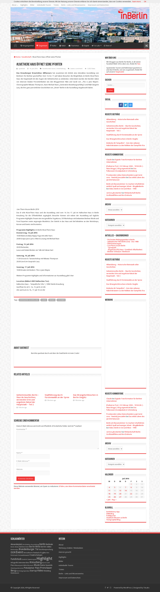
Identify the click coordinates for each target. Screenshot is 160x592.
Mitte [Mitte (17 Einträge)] (25, 565)
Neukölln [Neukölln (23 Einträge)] (49, 565)
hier (138, 64)
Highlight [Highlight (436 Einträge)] (44, 558)
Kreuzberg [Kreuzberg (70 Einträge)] (36, 562)
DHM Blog (110, 514)
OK (145, 2)
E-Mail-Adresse (22, 461)
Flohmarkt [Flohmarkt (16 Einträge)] (14, 555)
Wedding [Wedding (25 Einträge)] (47, 571)
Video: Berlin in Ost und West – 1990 (122, 189)
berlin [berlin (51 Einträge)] (42, 544)
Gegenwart (41, 46)
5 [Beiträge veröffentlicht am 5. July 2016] (114, 487)
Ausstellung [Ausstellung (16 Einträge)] (35, 544)
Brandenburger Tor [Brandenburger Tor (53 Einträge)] (29, 549)
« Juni (108, 500)
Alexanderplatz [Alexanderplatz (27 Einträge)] (17, 544)
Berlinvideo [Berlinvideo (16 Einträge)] (14, 549)
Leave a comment (76, 68)
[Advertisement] (57, 324)
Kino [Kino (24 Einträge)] (27, 563)
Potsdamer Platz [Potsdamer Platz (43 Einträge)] (32, 568)
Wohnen (61, 300)
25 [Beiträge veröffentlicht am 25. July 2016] (109, 497)
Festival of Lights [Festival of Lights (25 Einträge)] (39, 553)
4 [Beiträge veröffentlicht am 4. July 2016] (109, 487)
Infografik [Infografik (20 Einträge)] (14, 563)
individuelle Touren (44, 5)
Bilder (32, 5)
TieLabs (146, 588)
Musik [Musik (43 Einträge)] (37, 565)
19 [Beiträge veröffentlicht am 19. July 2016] (115, 494)
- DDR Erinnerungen (113, 244)
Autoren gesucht (65, 552)
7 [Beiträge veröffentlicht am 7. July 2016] (125, 487)
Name (19, 453)
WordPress (127, 588)
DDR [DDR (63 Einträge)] (13, 552)
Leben (44, 300)
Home (15, 45)
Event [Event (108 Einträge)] (19, 552)
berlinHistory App (113, 512)
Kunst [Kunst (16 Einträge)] (44, 563)
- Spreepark (111, 248)
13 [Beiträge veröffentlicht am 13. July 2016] (120, 491)
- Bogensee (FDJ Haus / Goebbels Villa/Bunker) (124, 250)
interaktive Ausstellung (29, 300)
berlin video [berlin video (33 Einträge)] (46, 547)
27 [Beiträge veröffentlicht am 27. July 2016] (120, 497)
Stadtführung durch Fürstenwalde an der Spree (57, 396)
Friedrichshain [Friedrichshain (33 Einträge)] (35, 555)
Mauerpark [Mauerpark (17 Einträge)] (19, 565)
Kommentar (21, 429)
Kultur (53, 46)
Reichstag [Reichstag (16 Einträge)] (19, 571)
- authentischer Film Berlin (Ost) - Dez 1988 (122, 242)
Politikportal (111, 516)
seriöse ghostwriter (113, 193)
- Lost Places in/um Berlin (115, 246)
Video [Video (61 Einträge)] (40, 570)
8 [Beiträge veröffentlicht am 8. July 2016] (131, 487)
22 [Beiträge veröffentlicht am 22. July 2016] (131, 494)
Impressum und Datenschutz (98, 5)
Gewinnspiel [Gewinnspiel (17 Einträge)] (31, 559)
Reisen (52, 300)
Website (19, 469)
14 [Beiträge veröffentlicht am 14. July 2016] (126, 491)
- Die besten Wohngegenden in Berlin (120, 240)
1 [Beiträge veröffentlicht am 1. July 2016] (131, 484)
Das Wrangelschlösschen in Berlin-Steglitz (85, 396)
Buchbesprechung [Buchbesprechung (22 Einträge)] (46, 549)
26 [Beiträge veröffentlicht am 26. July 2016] (115, 497)
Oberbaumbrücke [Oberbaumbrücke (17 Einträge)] (17, 568)
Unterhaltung (60, 68)
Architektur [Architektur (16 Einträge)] (27, 544)
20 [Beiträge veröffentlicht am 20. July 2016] (120, 494)
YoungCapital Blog (113, 520)
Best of (108, 46)
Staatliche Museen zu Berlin (116, 518)
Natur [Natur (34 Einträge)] (42, 565)
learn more (136, 2)
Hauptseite (120, 72)
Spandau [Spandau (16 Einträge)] (26, 571)
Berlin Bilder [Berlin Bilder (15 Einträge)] (15, 547)
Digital (85, 46)
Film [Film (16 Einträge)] (47, 553)
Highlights (24, 5)
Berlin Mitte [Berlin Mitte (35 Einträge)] (34, 547)
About (14, 5)
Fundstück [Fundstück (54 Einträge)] (16, 559)
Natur (62, 46)
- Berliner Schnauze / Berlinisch (118, 252)
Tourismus (74, 46)
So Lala (96, 46)
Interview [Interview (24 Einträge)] (21, 563)
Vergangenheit (27, 46)
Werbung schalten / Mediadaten (71, 548)
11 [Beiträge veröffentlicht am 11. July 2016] (109, 491)
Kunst (54, 68)
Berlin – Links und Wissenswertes (73, 5)
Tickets (56, 5)
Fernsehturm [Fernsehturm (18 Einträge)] (28, 553)
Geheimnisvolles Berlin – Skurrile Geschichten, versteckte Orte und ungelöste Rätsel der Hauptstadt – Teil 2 (27, 400)
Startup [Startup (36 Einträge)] (33, 571)
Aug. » (114, 500)
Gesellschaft (26, 57)
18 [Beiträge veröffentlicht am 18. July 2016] (109, 494)
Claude (109, 160)
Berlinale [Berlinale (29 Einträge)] (49, 544)
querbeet (22, 68)
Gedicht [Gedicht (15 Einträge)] (24, 559)
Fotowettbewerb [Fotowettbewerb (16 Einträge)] (23, 555)
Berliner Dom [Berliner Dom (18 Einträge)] (24, 547)
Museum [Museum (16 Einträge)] (30, 565)
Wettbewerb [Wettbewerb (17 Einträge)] (15, 573)
